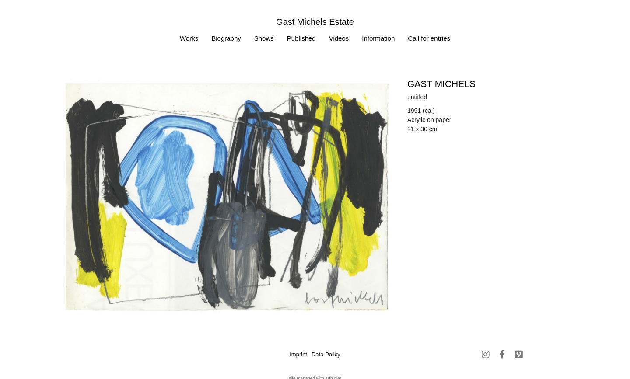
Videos (339, 38)
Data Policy (326, 354)
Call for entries (429, 38)
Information (378, 38)
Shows (264, 38)
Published (301, 38)
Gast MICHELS (441, 84)
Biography (226, 38)
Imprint (298, 354)
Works (189, 38)
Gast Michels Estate (315, 22)
